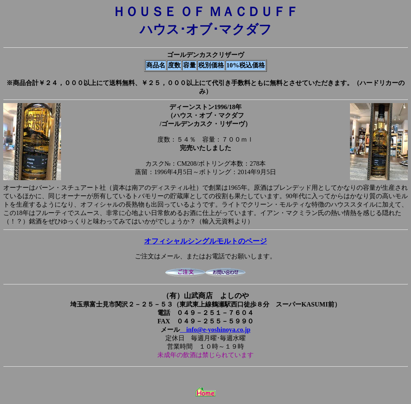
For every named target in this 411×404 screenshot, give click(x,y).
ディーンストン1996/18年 (205, 107)
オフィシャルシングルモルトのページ (205, 241)
